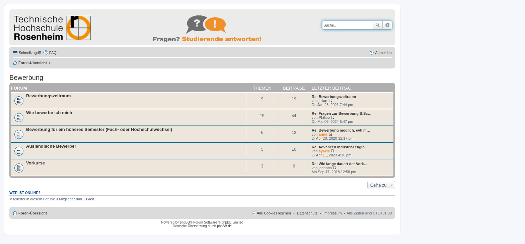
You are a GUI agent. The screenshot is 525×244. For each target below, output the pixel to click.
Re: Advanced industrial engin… (340, 147)
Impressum (332, 213)
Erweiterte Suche (387, 25)
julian (323, 101)
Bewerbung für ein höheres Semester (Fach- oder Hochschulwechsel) (99, 129)
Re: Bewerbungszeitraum (334, 97)
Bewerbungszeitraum (48, 95)
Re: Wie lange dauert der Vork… (340, 164)
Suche (378, 25)
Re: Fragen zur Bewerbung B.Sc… (341, 113)
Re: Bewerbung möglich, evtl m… (341, 130)
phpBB (185, 222)
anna (323, 134)
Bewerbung (26, 77)
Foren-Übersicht (32, 63)
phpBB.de (224, 226)
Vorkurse (35, 162)
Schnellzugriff (30, 53)
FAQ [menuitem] (53, 53)
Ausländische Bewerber (51, 146)
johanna (325, 168)
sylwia (324, 151)
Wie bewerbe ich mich (49, 112)
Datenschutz (307, 213)
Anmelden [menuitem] (383, 53)
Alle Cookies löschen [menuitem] (274, 213)
